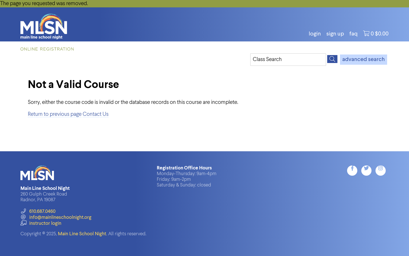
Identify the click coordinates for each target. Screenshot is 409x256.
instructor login (40, 223)
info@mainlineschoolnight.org (55, 217)
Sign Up (335, 34)
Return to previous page (55, 114)
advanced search (363, 59)
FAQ (353, 34)
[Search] (332, 59)
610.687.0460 (37, 211)
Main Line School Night (82, 234)
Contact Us (95, 114)
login (315, 34)
